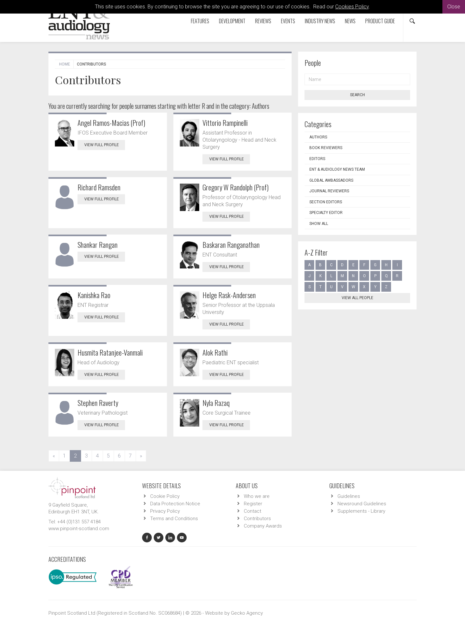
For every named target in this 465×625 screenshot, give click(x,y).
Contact (252, 511)
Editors (317, 158)
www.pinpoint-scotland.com (78, 528)
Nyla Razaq (216, 403)
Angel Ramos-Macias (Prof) (111, 122)
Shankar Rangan (98, 244)
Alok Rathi (215, 352)
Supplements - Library (361, 511)
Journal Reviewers (329, 191)
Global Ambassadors (331, 180)
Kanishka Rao (94, 295)
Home (64, 64)
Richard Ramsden (99, 187)
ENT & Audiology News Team (337, 169)
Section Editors (325, 202)
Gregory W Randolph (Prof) (235, 187)
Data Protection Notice (175, 504)
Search (357, 95)
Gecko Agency (247, 613)
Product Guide (380, 21)
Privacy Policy (165, 511)
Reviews (263, 21)
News (350, 21)
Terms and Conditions (174, 518)
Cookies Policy (352, 7)
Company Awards (263, 526)
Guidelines (348, 496)
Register (253, 504)
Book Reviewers (325, 148)
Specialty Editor (326, 212)
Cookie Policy (165, 496)
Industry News (320, 21)
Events (288, 21)
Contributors (257, 518)
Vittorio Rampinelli (225, 122)
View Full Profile (104, 145)
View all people (357, 298)
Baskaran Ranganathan (231, 244)
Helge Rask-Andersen (229, 295)
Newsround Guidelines (361, 504)
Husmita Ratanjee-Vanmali (110, 352)
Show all (318, 223)
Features (200, 21)
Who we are (257, 496)
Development (232, 21)
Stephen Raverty (98, 403)
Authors (318, 137)
